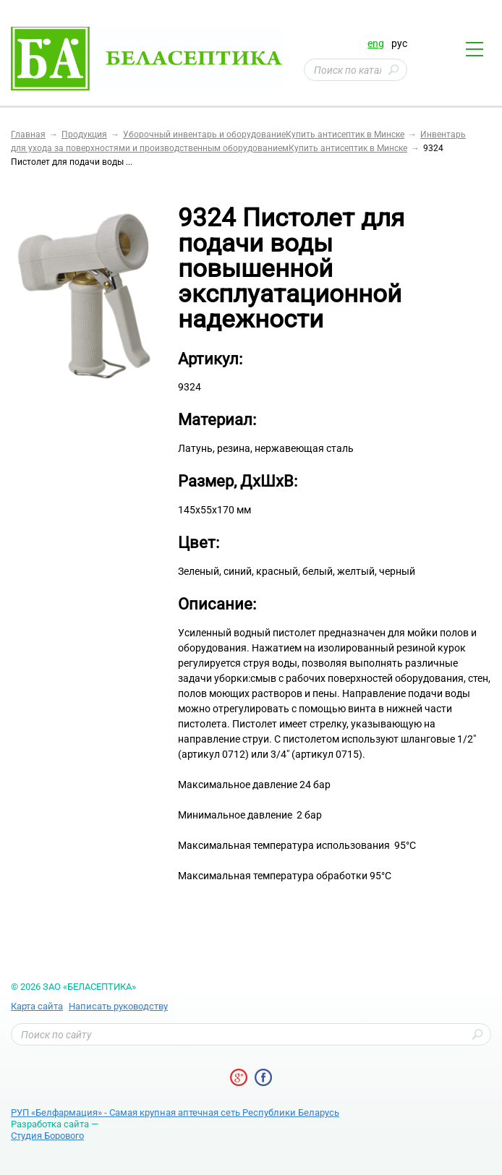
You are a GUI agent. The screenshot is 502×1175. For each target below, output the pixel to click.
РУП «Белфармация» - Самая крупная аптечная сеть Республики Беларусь (175, 1112)
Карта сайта (37, 1006)
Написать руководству (118, 1006)
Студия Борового (47, 1135)
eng (375, 43)
